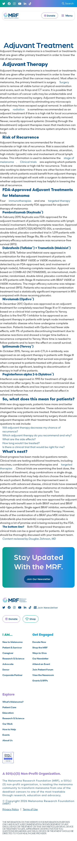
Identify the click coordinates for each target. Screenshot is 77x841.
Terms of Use (30, 809)
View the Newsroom (43, 675)
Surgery (64, 82)
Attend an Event (41, 664)
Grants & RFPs (40, 680)
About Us (7, 740)
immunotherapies (20, 200)
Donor (5, 669)
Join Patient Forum (42, 669)
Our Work (7, 723)
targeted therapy (59, 200)
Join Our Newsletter (38, 578)
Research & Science (13, 658)
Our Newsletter (40, 658)
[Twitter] (3, 3)
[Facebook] (9, 3)
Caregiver (7, 653)
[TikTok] (30, 3)
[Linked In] (25, 3)
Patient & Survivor (12, 647)
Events (6, 734)
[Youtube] (19, 3)
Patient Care (9, 707)
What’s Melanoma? (12, 701)
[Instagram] (14, 3)
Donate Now (39, 642)
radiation (19, 109)
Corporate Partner (12, 675)
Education (8, 712)
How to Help (9, 729)
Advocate (7, 664)
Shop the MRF (40, 647)
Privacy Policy (10, 809)
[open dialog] (67, 15)
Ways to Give (39, 653)
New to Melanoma (12, 642)
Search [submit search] (68, 3)
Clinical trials (28, 161)
